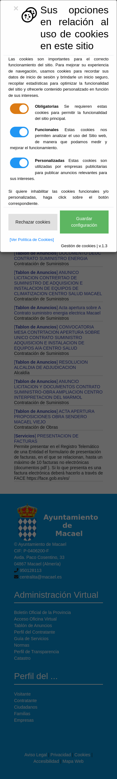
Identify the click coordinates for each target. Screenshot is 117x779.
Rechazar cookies (33, 222)
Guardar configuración (84, 222)
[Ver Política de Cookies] (32, 239)
